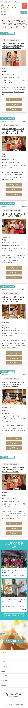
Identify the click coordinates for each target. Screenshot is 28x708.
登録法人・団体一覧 (14, 641)
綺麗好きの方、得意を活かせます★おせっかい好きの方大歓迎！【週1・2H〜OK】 (13, 131)
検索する (24, 12)
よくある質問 (4, 675)
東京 (2, 14)
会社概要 (3, 671)
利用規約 (3, 661)
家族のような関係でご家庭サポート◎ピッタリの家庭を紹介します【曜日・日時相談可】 (13, 46)
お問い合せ (3, 685)
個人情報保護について (6, 666)
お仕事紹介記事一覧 (14, 615)
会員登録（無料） (5, 657)
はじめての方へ (4, 652)
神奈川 (5, 14)
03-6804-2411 (13, 8)
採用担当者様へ (4, 680)
